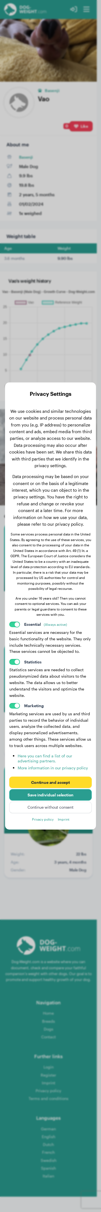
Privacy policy (43, 819)
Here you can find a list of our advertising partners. (45, 758)
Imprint (63, 819)
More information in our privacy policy (53, 767)
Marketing (34, 705)
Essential (45, 624)
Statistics (33, 662)
